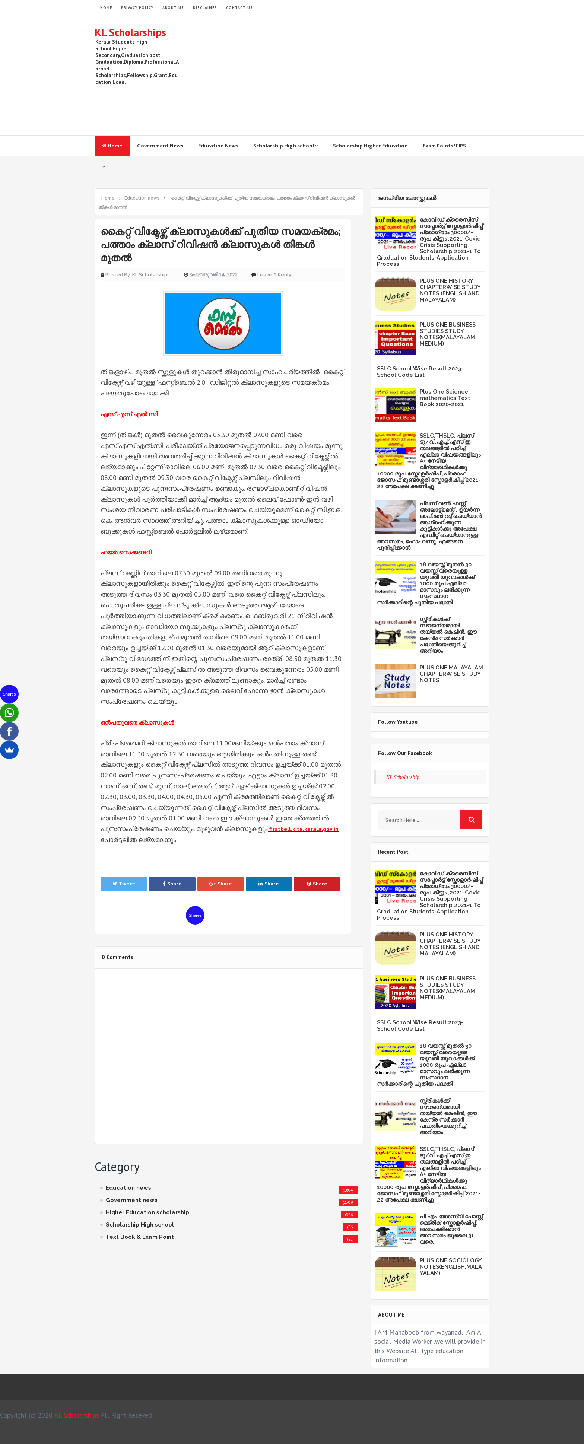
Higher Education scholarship (147, 1212)
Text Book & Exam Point (140, 1237)
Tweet (123, 884)
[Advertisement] (353, 75)
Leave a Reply (274, 274)
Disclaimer (205, 7)
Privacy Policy (137, 7)
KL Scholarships (130, 32)
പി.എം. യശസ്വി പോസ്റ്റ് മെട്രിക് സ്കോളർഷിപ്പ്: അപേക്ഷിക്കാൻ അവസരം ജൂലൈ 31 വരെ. (451, 1229)
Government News (160, 145)
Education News (218, 145)
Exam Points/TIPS (444, 145)
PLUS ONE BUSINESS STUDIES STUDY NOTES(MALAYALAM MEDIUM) (448, 334)
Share (172, 884)
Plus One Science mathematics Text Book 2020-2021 (445, 398)
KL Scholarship (403, 776)
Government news (132, 1200)
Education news (128, 1187)
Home (112, 145)
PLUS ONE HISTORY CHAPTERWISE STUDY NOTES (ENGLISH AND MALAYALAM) (450, 290)
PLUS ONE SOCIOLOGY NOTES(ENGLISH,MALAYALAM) (451, 1266)
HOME (106, 7)
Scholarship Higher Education (370, 145)
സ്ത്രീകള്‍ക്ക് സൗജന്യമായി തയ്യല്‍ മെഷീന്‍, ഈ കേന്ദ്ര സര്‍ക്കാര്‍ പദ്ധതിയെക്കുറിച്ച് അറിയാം (448, 635)
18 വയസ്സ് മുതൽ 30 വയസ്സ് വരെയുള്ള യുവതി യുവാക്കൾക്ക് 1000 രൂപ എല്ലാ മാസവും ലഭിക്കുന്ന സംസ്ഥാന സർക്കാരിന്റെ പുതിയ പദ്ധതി (426, 583)
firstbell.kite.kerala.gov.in (304, 829)
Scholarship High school (285, 145)
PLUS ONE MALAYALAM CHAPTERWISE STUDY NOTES (451, 674)
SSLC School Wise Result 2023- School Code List (420, 371)
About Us (173, 7)
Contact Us (239, 7)
